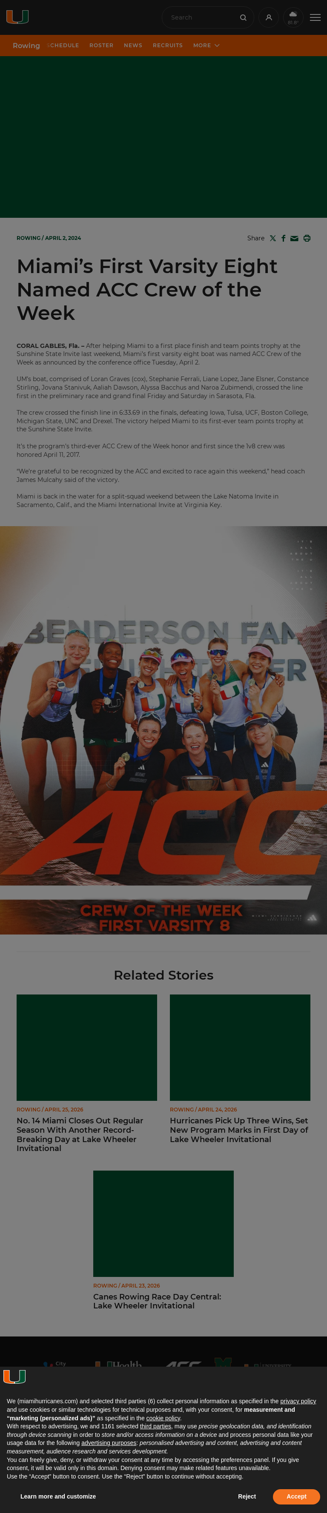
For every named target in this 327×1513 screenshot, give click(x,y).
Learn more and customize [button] (58, 1496)
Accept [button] (297, 1496)
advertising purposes (108, 1442)
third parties (155, 1426)
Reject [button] (247, 1496)
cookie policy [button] (163, 1418)
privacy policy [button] (298, 1401)
